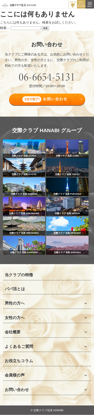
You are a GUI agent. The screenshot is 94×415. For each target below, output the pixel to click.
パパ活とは (15, 289)
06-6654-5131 (47, 77)
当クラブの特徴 (19, 275)
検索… (5, 28)
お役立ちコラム (19, 361)
